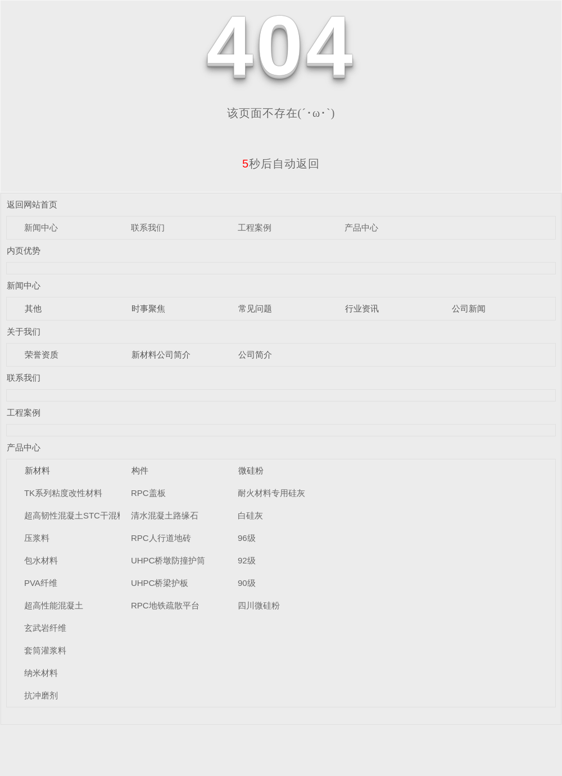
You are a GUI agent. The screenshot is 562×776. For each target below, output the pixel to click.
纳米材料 (41, 673)
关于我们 (23, 331)
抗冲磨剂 (41, 695)
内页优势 (23, 250)
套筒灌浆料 (45, 650)
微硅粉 (251, 470)
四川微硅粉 (259, 605)
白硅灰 (250, 515)
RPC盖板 (148, 493)
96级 (247, 538)
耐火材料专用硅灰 (271, 493)
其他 (33, 308)
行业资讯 (362, 308)
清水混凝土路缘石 (164, 515)
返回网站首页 (32, 204)
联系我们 (148, 227)
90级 (247, 583)
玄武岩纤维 (45, 628)
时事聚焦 (148, 308)
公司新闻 (469, 308)
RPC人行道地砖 (161, 538)
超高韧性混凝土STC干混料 (74, 515)
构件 (140, 470)
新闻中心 (41, 227)
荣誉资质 (41, 354)
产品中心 (361, 227)
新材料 (37, 470)
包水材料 (41, 560)
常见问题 (255, 308)
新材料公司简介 (161, 354)
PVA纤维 (40, 583)
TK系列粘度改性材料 (63, 493)
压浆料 (36, 538)
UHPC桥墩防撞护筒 (168, 560)
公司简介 (255, 354)
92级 (247, 560)
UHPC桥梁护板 (160, 583)
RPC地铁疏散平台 (165, 605)
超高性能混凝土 (53, 605)
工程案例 (254, 227)
